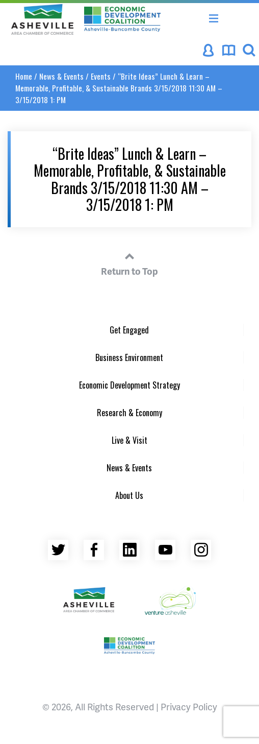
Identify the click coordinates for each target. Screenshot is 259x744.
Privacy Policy (189, 706)
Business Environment (129, 357)
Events (101, 76)
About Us (129, 495)
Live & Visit (129, 440)
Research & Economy (129, 412)
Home (23, 76)
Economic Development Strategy (129, 385)
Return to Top (129, 262)
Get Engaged (129, 330)
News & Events (61, 76)
